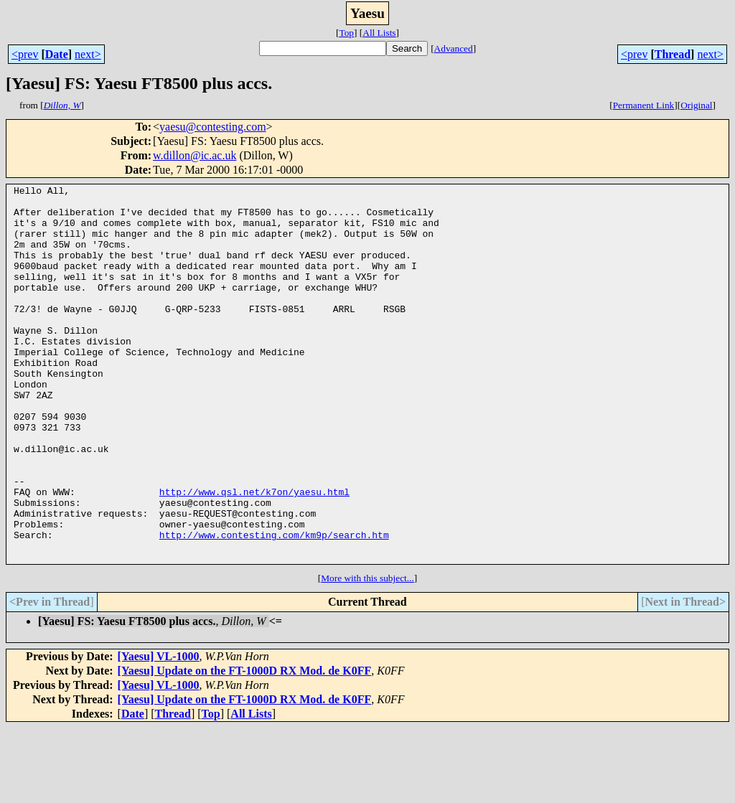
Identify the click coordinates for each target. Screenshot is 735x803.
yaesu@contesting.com (212, 127)
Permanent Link (644, 105)
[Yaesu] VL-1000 (159, 731)
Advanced (453, 48)
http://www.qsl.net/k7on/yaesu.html (254, 554)
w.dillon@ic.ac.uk (194, 155)
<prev (24, 54)
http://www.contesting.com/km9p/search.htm (274, 605)
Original (696, 105)
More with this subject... (367, 653)
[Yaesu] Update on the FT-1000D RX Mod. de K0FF (245, 746)
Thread (672, 54)
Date (56, 54)
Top (346, 32)
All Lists (378, 32)
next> (88, 54)
